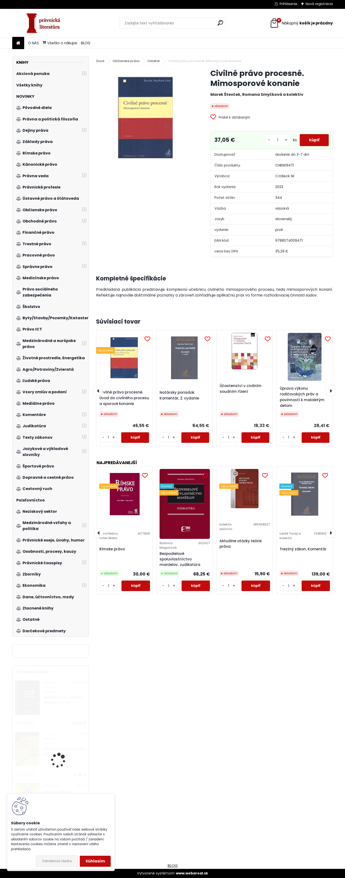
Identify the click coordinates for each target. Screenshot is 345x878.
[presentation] (98, 391)
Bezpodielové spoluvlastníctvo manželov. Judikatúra (180, 559)
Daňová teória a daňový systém (64, 751)
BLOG (85, 43)
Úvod (100, 61)
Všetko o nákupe (60, 43)
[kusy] (277, 140)
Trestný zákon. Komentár (303, 549)
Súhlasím (95, 861)
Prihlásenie (288, 3)
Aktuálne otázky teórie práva (240, 543)
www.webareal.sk (192, 873)
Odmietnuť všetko (57, 861)
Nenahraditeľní (57, 792)
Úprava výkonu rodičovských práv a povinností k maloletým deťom (302, 397)
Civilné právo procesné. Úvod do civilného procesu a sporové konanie (124, 398)
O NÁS (33, 43)
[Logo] (45, 23)
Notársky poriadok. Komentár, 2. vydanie (179, 395)
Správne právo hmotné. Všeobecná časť (63, 700)
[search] (220, 23)
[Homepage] (18, 43)
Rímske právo (112, 549)
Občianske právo (126, 61)
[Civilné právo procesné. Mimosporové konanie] (145, 117)
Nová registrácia (319, 3)
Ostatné (153, 61)
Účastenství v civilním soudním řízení (240, 388)
